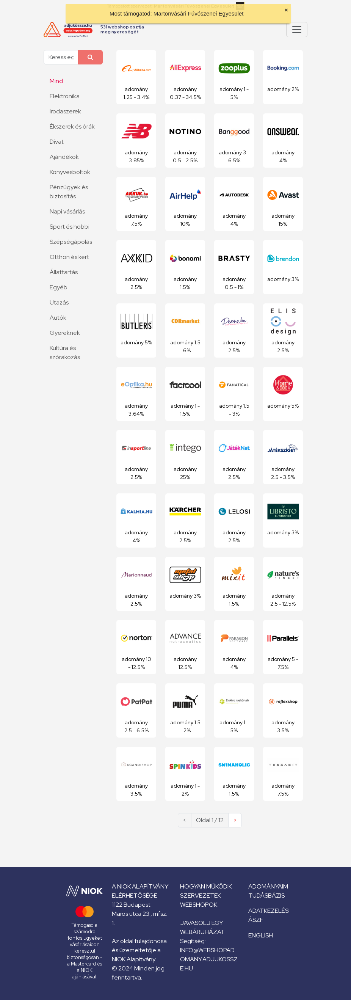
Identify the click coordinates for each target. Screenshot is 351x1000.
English (260, 935)
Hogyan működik (206, 886)
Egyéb (58, 287)
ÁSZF (255, 920)
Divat (57, 142)
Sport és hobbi (69, 227)
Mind (56, 81)
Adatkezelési (269, 911)
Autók (58, 318)
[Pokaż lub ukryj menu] (296, 29)
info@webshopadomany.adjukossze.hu (209, 959)
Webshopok (198, 905)
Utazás (59, 302)
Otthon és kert (69, 257)
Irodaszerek (65, 111)
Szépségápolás (71, 242)
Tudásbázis (266, 896)
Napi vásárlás (67, 211)
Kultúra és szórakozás (65, 352)
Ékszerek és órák (72, 126)
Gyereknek (65, 333)
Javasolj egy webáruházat (202, 927)
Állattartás (64, 272)
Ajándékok (64, 157)
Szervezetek (200, 896)
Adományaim (268, 886)
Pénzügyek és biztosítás (69, 191)
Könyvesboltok (70, 172)
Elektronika (65, 96)
